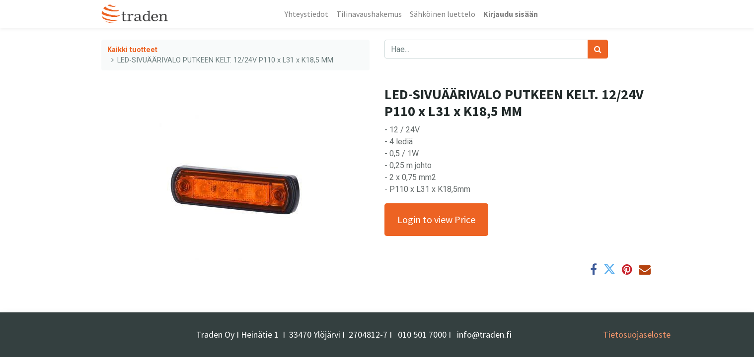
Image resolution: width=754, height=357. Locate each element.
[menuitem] (306, 14)
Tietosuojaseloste (637, 334)
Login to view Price (436, 219)
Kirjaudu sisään (510, 14)
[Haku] (598, 49)
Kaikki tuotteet (132, 50)
